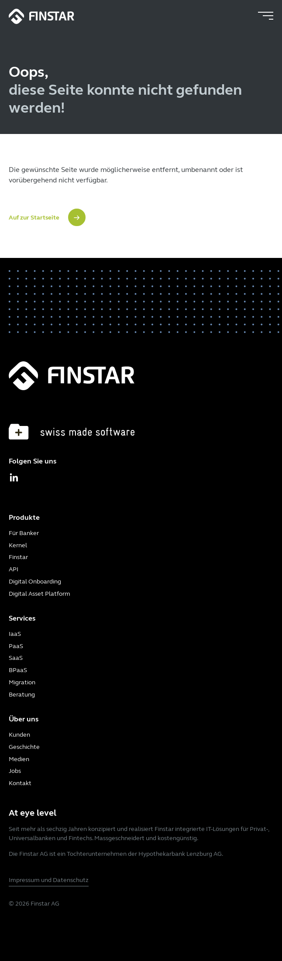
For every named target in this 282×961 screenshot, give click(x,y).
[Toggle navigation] (265, 16)
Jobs (15, 771)
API (13, 569)
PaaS (16, 646)
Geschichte (24, 747)
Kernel (18, 545)
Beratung (22, 694)
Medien (19, 759)
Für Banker (24, 533)
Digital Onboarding (35, 581)
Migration (22, 682)
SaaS (16, 658)
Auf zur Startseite (34, 217)
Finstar (18, 557)
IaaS (15, 634)
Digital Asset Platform (39, 593)
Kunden (19, 734)
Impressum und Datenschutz (49, 880)
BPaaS (18, 670)
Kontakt (20, 783)
